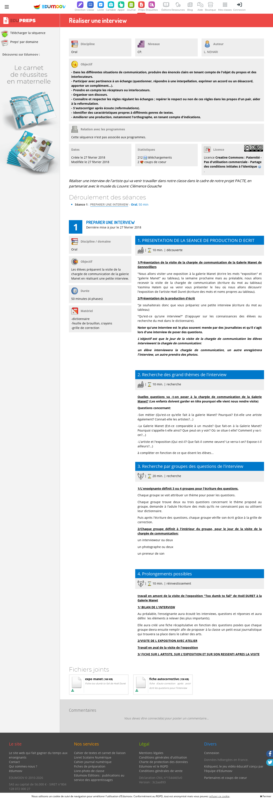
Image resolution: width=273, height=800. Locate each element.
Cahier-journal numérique (93, 762)
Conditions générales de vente (161, 771)
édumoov (15, 771)
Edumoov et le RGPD (153, 766)
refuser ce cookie (219, 796)
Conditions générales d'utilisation (163, 757)
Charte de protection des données (163, 762)
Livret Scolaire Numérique (92, 757)
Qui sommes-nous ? (23, 766)
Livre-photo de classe (89, 771)
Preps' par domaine (19, 43)
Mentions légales (151, 753)
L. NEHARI (211, 52)
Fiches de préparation (89, 766)
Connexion (211, 753)
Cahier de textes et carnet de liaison (100, 753)
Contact (14, 762)
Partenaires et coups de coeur (225, 778)
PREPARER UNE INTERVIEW (109, 204)
